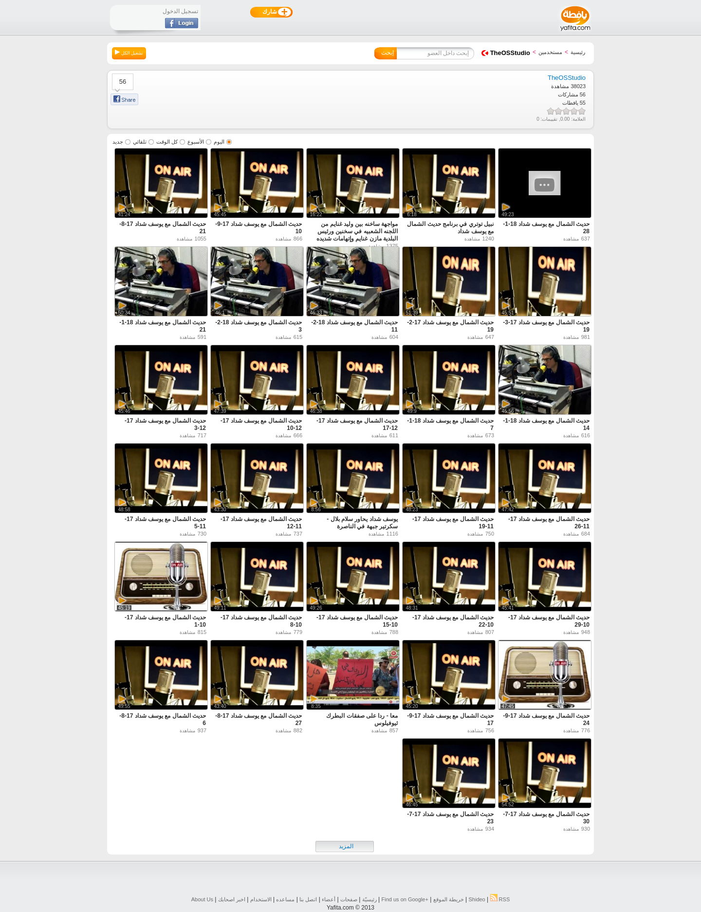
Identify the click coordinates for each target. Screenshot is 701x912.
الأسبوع (195, 142)
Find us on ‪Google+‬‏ (405, 899)
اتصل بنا (308, 899)
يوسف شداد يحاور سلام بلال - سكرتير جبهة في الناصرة (362, 523)
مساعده (285, 899)
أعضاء (328, 899)
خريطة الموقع (448, 899)
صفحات (348, 899)
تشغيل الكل (129, 53)
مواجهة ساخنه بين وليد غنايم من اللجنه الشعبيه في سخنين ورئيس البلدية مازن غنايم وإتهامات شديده (357, 231)
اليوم (219, 142)
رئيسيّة (369, 899)
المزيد (346, 846)
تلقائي (140, 142)
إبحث (387, 52)
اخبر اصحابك (231, 899)
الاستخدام (261, 899)
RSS (500, 899)
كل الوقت (167, 142)
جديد (117, 142)
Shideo (476, 899)
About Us (202, 899)
